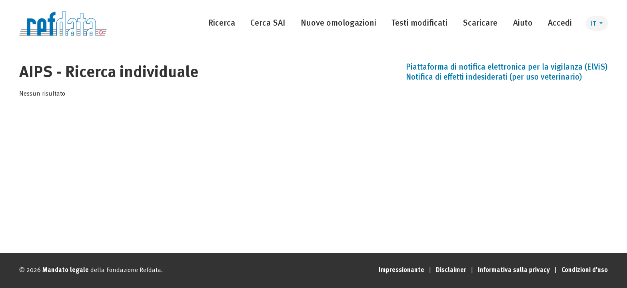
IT (594, 24)
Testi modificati (419, 23)
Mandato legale (65, 270)
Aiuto (523, 23)
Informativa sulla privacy (514, 270)
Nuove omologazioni (338, 23)
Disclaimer (451, 270)
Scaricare (480, 23)
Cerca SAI (267, 23)
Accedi (560, 23)
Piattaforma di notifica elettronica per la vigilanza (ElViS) (507, 68)
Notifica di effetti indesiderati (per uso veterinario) (494, 78)
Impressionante (401, 270)
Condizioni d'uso (584, 270)
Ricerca (221, 23)
